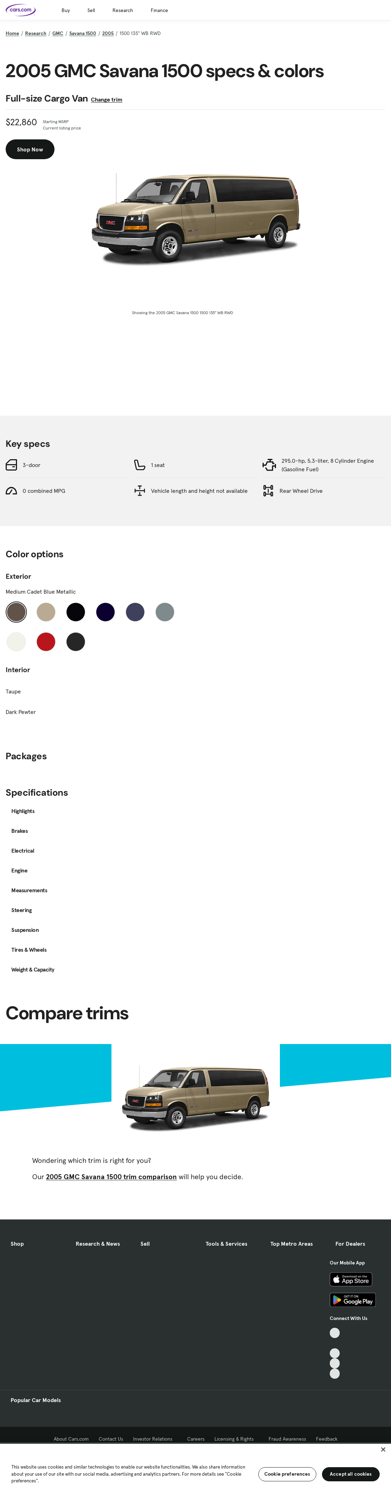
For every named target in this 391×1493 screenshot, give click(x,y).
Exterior (18, 576)
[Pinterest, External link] (335, 1373)
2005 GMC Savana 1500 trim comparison (111, 1176)
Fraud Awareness (287, 1439)
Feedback (327, 1439)
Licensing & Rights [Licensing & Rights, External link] (236, 1439)
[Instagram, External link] (335, 1363)
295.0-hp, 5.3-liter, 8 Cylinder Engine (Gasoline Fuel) (328, 465)
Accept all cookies (351, 1474)
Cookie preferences (287, 1474)
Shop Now (30, 149)
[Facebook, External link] (335, 1343)
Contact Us (111, 1439)
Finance (159, 10)
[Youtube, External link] (335, 1353)
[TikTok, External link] (335, 1333)
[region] (195, 1467)
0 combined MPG (44, 490)
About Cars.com (71, 1439)
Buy (66, 10)
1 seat (158, 464)
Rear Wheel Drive (301, 490)
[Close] (383, 1449)
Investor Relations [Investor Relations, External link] (155, 1439)
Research (123, 10)
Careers (196, 1439)
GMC (57, 33)
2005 (108, 33)
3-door (31, 464)
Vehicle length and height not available (199, 490)
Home (12, 33)
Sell (91, 10)
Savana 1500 (82, 33)
